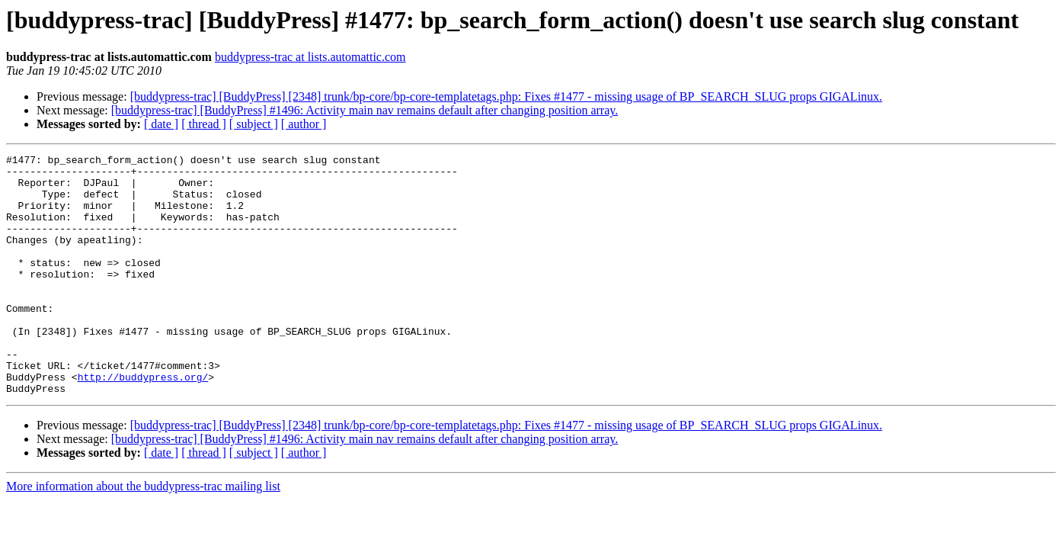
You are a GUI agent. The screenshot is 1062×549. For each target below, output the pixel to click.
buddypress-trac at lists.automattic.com (310, 56)
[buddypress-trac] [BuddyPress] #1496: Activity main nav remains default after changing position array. (364, 110)
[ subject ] (253, 123)
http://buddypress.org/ (143, 422)
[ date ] (161, 123)
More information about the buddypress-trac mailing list (143, 534)
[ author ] (304, 123)
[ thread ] (203, 123)
